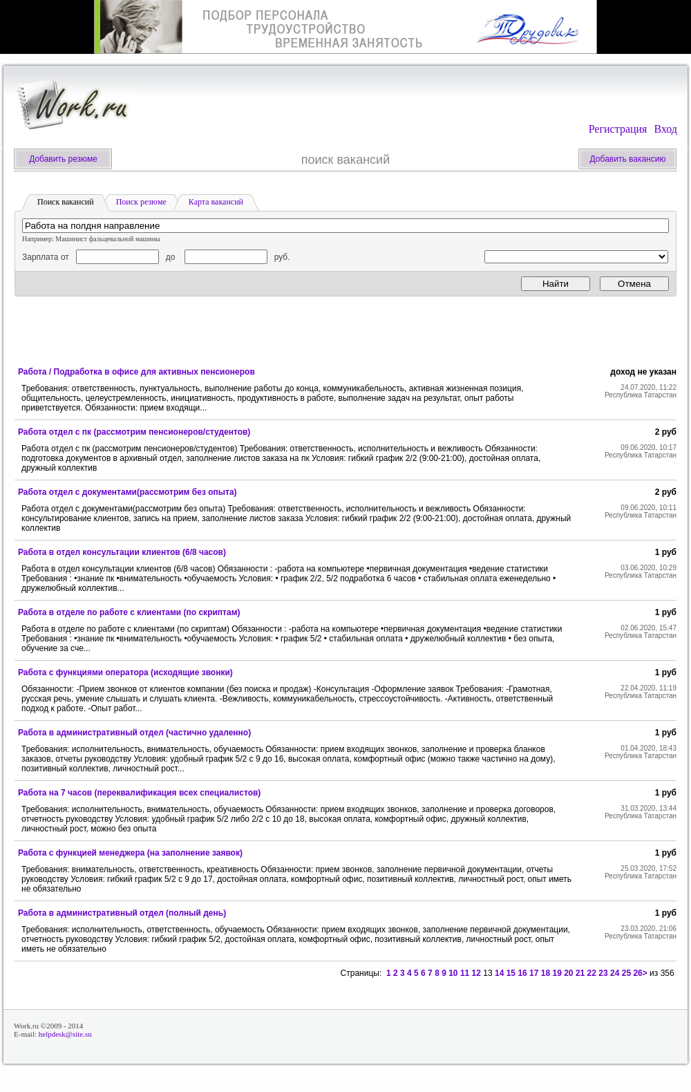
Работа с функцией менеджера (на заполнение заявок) (130, 853)
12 (476, 973)
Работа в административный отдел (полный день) (122, 913)
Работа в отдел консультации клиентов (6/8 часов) (122, 552)
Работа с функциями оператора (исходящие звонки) (125, 672)
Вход (665, 129)
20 (568, 973)
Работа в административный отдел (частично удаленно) (134, 732)
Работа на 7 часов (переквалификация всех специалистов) (139, 793)
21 (580, 973)
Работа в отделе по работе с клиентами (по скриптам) (129, 612)
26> (640, 973)
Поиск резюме (141, 202)
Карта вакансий (216, 202)
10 (452, 973)
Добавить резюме (63, 159)
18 (545, 973)
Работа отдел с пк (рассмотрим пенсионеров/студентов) (134, 432)
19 (556, 973)
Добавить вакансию (628, 159)
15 (511, 973)
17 (533, 973)
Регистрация (618, 129)
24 (614, 973)
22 (591, 973)
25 (626, 973)
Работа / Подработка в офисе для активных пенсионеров (136, 372)
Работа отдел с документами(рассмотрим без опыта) (127, 492)
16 (522, 973)
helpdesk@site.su (65, 1034)
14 (499, 973)
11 (464, 973)
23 (602, 973)
